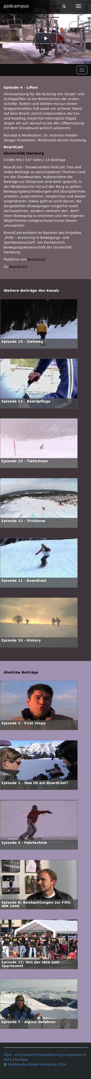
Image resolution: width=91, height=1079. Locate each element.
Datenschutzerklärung (42, 1055)
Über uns (12, 1055)
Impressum (74, 1055)
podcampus (16, 6)
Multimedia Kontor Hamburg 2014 (37, 1064)
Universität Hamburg (24, 153)
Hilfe (8, 1060)
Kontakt (21, 1060)
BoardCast (18, 267)
